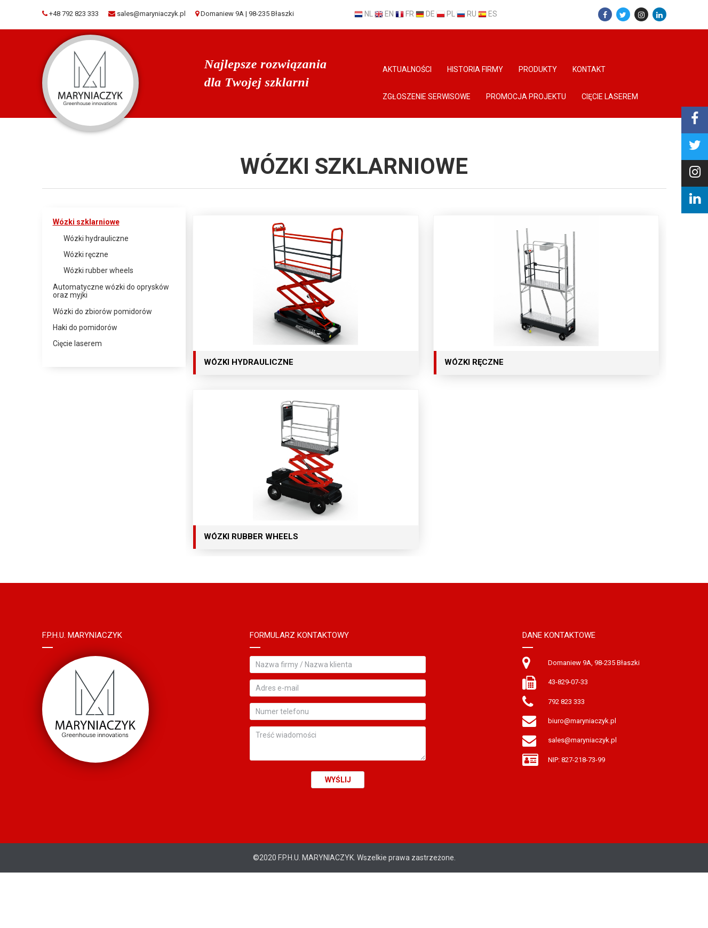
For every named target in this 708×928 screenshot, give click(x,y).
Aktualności (407, 69)
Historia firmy (475, 69)
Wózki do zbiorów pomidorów (102, 312)
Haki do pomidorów (85, 328)
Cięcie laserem (610, 96)
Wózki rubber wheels (98, 271)
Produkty (538, 69)
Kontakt (589, 69)
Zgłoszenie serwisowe (427, 96)
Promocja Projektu (526, 96)
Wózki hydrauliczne (96, 239)
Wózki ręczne (85, 255)
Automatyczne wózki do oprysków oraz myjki (111, 291)
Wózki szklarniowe (86, 222)
